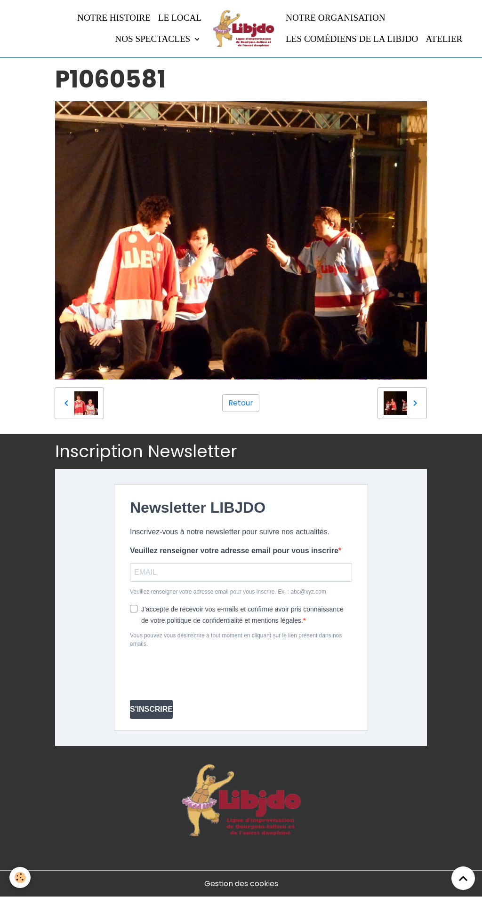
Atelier (444, 39)
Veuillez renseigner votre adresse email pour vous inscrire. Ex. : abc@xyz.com (228, 591)
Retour (240, 402)
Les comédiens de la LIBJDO (352, 39)
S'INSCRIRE (151, 709)
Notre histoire (114, 18)
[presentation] (201, 674)
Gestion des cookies (241, 883)
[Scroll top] (463, 878)
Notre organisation (336, 18)
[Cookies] (20, 877)
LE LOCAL (179, 18)
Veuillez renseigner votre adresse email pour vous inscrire (234, 551)
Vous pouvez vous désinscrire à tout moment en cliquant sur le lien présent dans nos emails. (236, 639)
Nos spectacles (154, 39)
